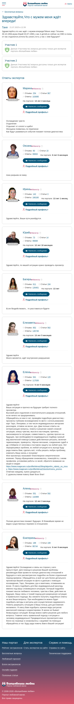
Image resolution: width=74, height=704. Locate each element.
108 (48, 543)
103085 (35, 97)
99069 (35, 241)
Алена (26, 488)
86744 (35, 546)
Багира (27, 279)
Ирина (26, 189)
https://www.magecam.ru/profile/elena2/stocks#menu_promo (35, 469)
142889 (35, 497)
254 (34, 93)
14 (47, 238)
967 (48, 93)
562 (48, 328)
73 (34, 238)
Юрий (26, 232)
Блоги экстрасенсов (11, 664)
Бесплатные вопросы (14, 12)
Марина (27, 88)
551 (34, 494)
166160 (35, 198)
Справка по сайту (57, 648)
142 (34, 194)
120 (48, 377)
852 (34, 328)
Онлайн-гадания (9, 670)
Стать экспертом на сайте (36, 648)
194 (48, 284)
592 (48, 494)
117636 (35, 380)
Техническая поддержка (60, 653)
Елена (26, 372)
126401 (35, 288)
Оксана (27, 145)
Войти (69, 4)
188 (34, 543)
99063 (35, 154)
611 (34, 284)
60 (34, 151)
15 (47, 151)
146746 (35, 331)
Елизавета (29, 322)
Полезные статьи (10, 675)
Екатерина (29, 537)
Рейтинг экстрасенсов (12, 648)
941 (34, 377)
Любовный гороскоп (11, 659)
